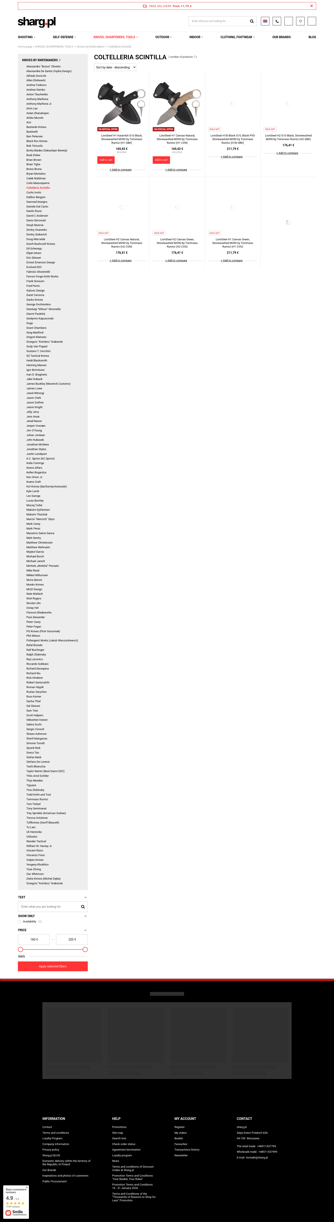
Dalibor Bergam (35, 197)
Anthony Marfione (37, 99)
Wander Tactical (36, 841)
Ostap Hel (32, 607)
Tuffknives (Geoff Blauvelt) (42, 822)
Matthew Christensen (39, 542)
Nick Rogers (33, 598)
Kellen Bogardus (36, 472)
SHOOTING (25, 37)
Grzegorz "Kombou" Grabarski (44, 341)
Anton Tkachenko (37, 94)
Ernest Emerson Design (40, 262)
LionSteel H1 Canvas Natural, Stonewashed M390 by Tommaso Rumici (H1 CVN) (177, 139)
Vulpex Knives (34, 859)
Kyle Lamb (32, 491)
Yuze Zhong (33, 869)
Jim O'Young (34, 430)
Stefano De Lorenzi (38, 761)
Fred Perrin (33, 285)
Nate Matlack (34, 593)
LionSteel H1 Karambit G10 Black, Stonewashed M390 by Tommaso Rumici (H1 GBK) (121, 139)
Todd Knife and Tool (38, 794)
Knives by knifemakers (91, 46)
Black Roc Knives (37, 141)
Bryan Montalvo (36, 173)
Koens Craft (33, 481)
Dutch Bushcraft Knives (40, 243)
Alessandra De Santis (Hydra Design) (49, 71)
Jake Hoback (34, 379)
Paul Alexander (35, 617)
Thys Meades (34, 780)
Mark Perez (33, 528)
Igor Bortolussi (35, 369)
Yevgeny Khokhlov (37, 864)
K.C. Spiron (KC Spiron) (40, 458)
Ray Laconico (34, 659)
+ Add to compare (121, 169)
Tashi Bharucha (35, 766)
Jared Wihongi (35, 393)
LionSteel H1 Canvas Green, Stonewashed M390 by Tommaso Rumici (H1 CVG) (232, 243)
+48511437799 (266, 1146)
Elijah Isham (33, 253)
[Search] (83, 906)
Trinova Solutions (37, 817)
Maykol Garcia (35, 551)
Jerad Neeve (34, 421)
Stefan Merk (33, 757)
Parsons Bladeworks (39, 612)
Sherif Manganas (36, 738)
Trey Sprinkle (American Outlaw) (46, 813)
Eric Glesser (33, 257)
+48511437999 (268, 1151)
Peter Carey (33, 621)
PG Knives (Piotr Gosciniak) (43, 631)
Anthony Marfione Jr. (39, 103)
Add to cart (106, 159)
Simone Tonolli (35, 743)
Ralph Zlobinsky (36, 654)
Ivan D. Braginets (36, 374)
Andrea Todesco (36, 85)
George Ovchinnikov (38, 304)
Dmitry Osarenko (36, 229)
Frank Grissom (35, 281)
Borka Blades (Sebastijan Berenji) (46, 150)
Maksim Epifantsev (38, 509)
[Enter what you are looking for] (53, 906)
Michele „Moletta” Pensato (42, 565)
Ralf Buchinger (35, 649)
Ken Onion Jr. (34, 477)
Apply (21, 956)
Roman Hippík (35, 687)
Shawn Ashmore (36, 733)
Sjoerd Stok (33, 747)
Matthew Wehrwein (38, 547)
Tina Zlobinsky (35, 789)
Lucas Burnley (35, 500)
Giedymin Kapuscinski (39, 318)
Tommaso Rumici (37, 799)
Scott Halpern (34, 715)
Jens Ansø (32, 416)
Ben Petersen (34, 136)
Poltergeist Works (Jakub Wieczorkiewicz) (52, 640)
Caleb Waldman (36, 178)
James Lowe (34, 388)
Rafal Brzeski (34, 645)
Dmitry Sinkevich (36, 234)
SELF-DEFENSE (63, 37)
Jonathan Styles (36, 449)
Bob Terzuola (34, 145)
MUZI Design (34, 589)
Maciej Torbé (34, 505)
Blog (312, 37)
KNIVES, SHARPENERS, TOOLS (114, 37)
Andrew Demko (35, 89)
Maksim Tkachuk (36, 514)
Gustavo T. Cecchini (38, 351)
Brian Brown (33, 159)
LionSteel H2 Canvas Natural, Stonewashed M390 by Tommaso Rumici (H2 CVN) (121, 243)
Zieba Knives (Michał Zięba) (43, 878)
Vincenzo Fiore (35, 855)
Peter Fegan (33, 626)
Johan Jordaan (35, 435)
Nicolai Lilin (33, 603)
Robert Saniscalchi (37, 682)
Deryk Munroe (34, 225)
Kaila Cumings (35, 463)
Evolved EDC (34, 267)
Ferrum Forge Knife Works (42, 276)
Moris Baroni (34, 579)
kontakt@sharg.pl (257, 1157)
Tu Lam (31, 827)
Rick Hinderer (34, 677)
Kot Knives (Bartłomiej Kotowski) (46, 486)
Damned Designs (36, 201)
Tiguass (31, 785)
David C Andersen (37, 215)
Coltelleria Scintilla (38, 187)
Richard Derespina (37, 668)
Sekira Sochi (34, 724)
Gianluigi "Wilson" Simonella (43, 309)
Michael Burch (35, 556)
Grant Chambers (36, 327)
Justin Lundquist (36, 453)
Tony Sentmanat (36, 808)
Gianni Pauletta (35, 313)
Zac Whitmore (35, 874)
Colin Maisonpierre (37, 183)
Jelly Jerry (32, 411)
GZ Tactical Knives (37, 355)
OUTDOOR (162, 37)
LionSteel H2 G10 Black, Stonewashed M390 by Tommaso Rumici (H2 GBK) (288, 137)
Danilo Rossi (34, 211)
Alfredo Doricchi (36, 75)
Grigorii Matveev (36, 337)
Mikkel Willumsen (37, 575)
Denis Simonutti (36, 220)
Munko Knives (35, 584)
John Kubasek (35, 439)
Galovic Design (35, 290)
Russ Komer (33, 696)
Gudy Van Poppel (36, 346)
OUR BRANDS (281, 37)
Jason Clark (33, 397)
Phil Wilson (33, 635)
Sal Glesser (33, 705)
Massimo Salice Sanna (40, 533)
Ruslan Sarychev (36, 691)
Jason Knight (34, 407)
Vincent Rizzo (34, 850)
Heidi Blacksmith (36, 360)
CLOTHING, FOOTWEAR (236, 37)
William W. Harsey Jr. (39, 846)
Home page (25, 46)
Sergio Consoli (35, 729)
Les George (33, 495)
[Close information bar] (311, 6)
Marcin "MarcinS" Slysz (40, 519)
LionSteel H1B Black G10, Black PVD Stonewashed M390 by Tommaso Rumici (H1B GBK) (232, 139)
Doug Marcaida (35, 239)
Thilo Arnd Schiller (37, 775)
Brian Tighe (33, 164)
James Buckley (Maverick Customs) (48, 383)
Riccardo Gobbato (37, 663)
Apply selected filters (53, 966)
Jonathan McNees (37, 444)
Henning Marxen (36, 365)
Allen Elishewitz (36, 80)
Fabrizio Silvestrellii (38, 271)
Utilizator (31, 836)
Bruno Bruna (34, 169)
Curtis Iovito (33, 192)
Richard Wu (33, 673)
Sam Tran (32, 710)
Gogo (29, 323)
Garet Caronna (35, 295)
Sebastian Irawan (37, 719)
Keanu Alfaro (34, 467)
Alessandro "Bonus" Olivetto (43, 66)
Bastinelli (32, 131)
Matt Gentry (33, 537)
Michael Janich (35, 561)
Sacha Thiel (33, 701)
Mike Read (32, 570)
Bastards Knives (36, 127)
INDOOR (194, 37)
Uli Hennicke (34, 832)
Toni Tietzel (33, 804)
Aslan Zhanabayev (37, 113)
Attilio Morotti (34, 117)
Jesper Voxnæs (35, 425)
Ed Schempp (34, 248)
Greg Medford (34, 332)
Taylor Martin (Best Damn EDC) (45, 771)
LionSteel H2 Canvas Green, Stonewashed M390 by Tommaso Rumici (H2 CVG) (177, 243)
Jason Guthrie (35, 402)
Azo (28, 122)
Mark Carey (33, 523)
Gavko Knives (34, 299)
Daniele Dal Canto (37, 206)
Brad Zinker (33, 155)
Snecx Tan (32, 752)
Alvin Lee (31, 108)
